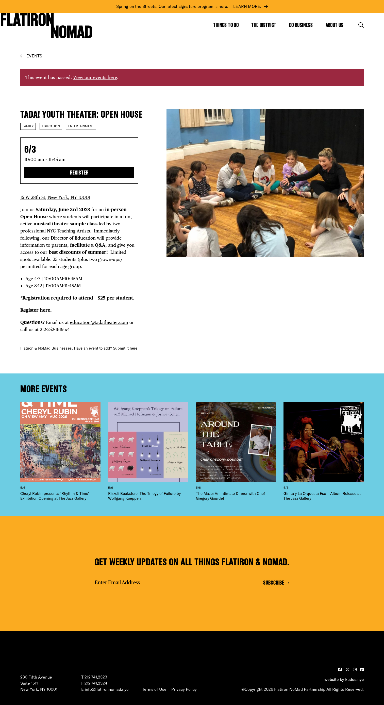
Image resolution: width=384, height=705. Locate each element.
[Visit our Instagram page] (355, 669)
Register (79, 172)
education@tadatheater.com (99, 322)
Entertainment (81, 126)
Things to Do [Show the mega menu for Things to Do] (226, 25)
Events (34, 55)
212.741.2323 (96, 677)
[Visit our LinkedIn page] (362, 669)
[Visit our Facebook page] (340, 669)
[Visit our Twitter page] (347, 669)
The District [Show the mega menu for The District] (263, 25)
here (45, 310)
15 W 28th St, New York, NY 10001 (55, 197)
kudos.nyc (354, 679)
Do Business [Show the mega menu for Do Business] (301, 25)
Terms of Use (154, 689)
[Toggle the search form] (361, 25)
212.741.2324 (96, 683)
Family (28, 126)
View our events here (95, 77)
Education (51, 126)
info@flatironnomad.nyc (106, 689)
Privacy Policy (184, 689)
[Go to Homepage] (46, 25)
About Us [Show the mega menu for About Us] (335, 25)
